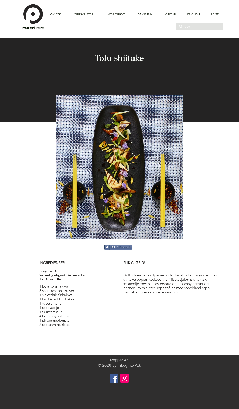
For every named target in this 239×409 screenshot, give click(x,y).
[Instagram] (124, 378)
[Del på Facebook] (118, 247)
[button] (84, 14)
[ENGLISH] (193, 14)
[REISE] (213, 14)
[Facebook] (114, 378)
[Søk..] (199, 26)
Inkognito (126, 365)
